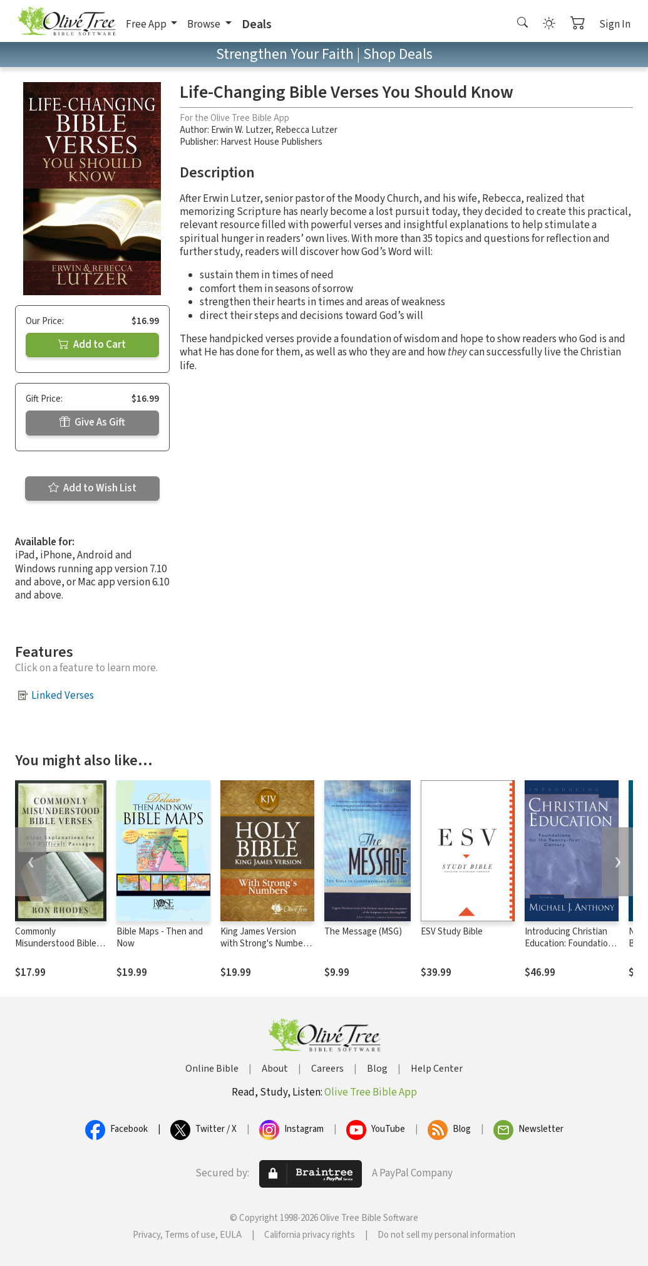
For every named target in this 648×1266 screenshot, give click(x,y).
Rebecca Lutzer (306, 130)
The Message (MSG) (363, 931)
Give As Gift (92, 422)
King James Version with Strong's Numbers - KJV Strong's (265, 943)
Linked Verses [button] (62, 695)
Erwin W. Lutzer (241, 130)
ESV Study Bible (452, 931)
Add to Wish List (92, 488)
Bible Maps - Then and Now (159, 937)
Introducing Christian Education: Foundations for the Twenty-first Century (571, 949)
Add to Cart (92, 344)
